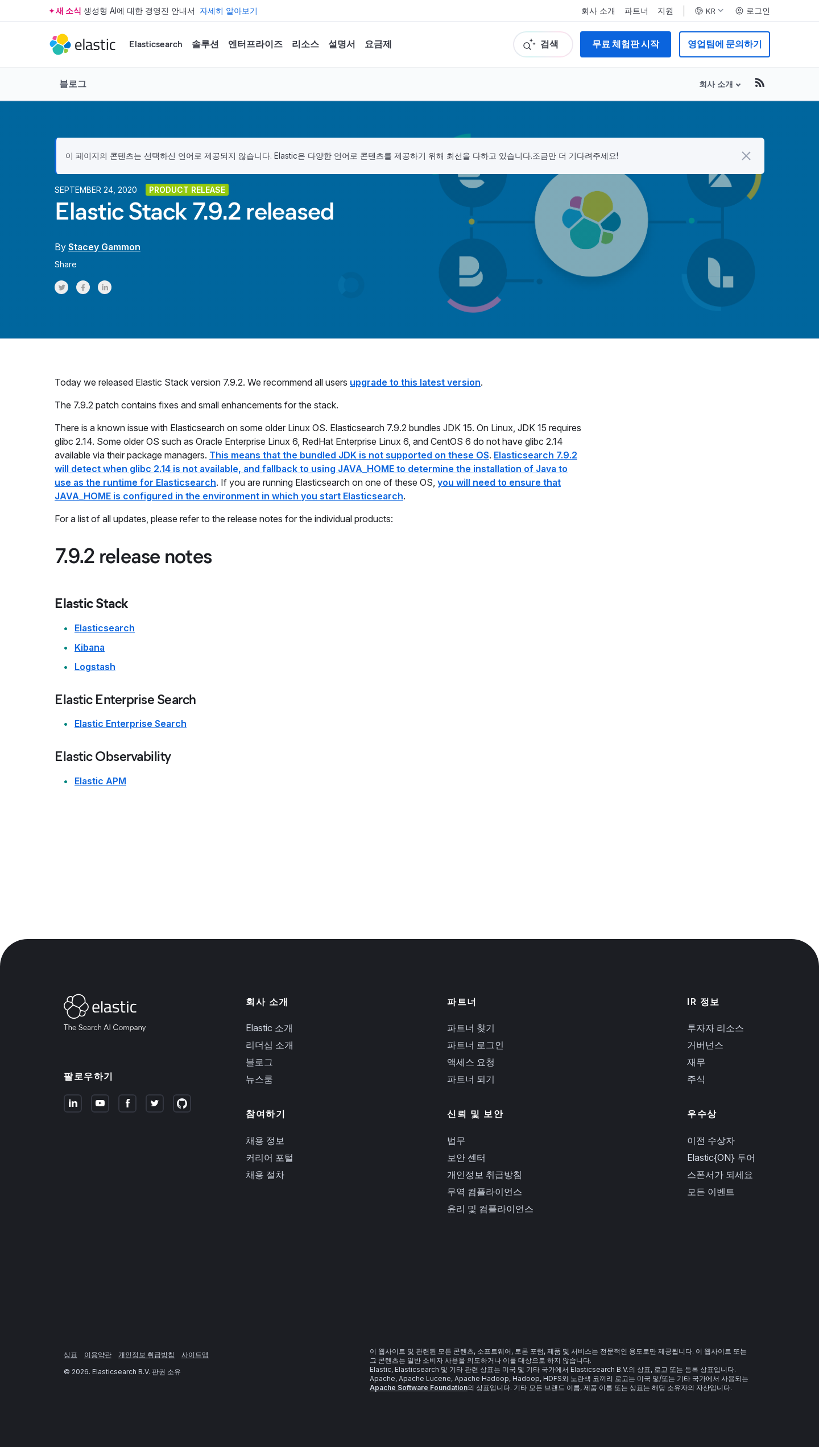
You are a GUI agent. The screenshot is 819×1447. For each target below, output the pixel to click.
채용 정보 (265, 1140)
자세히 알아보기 (229, 10)
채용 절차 (265, 1174)
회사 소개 (598, 11)
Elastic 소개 (269, 1027)
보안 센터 (466, 1157)
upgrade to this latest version (415, 382)
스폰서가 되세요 (720, 1174)
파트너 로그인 (475, 1045)
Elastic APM (100, 781)
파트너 (636, 11)
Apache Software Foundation (419, 1387)
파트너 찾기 (471, 1027)
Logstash (95, 666)
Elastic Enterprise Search (131, 723)
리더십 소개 (269, 1045)
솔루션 (205, 44)
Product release (187, 190)
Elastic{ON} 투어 (721, 1157)
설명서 (341, 44)
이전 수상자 (711, 1140)
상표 (70, 1354)
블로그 (72, 83)
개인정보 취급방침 (484, 1174)
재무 (696, 1062)
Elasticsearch (156, 44)
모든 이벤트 (711, 1191)
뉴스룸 (259, 1079)
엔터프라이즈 (255, 44)
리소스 (305, 44)
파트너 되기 (471, 1079)
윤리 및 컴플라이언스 (490, 1208)
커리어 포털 (269, 1157)
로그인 (752, 10)
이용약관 (97, 1354)
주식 (696, 1079)
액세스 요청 (471, 1062)
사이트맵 (195, 1354)
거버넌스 (705, 1045)
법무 (456, 1140)
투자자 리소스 (715, 1027)
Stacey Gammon (104, 247)
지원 (665, 11)
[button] (746, 156)
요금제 (378, 44)
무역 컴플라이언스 (484, 1191)
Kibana (90, 647)
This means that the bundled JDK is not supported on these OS (349, 455)
